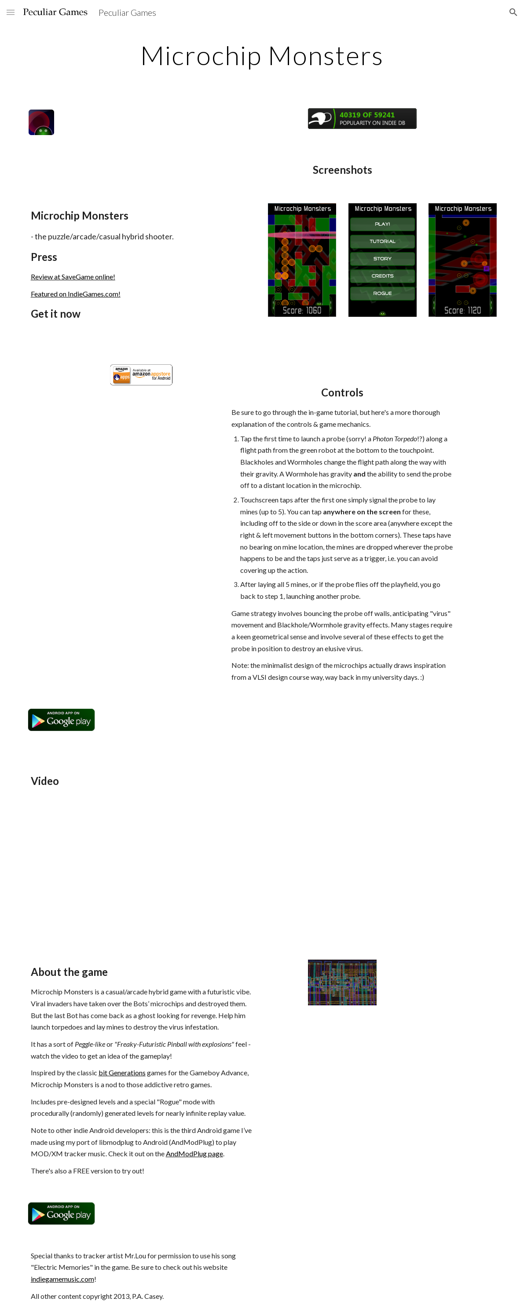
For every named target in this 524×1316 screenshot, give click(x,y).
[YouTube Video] (101, 876)
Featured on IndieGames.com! (76, 294)
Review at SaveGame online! (73, 276)
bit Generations (122, 1072)
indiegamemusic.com (62, 1279)
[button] (10, 12)
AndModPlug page (194, 1153)
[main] (262, 55)
